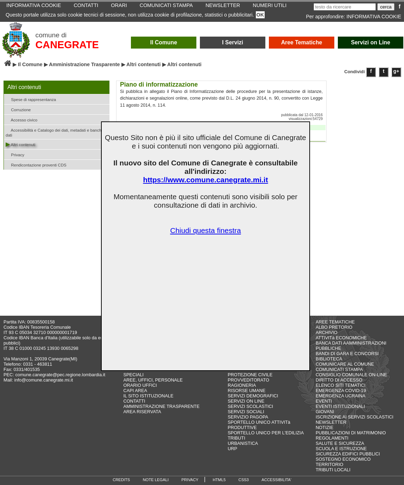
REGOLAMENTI (332, 438)
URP (232, 448)
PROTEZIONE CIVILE (250, 374)
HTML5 (219, 480)
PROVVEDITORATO (248, 380)
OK (260, 15)
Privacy (15, 154)
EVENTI (324, 401)
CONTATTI (134, 401)
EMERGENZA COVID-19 (341, 390)
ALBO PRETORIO (334, 327)
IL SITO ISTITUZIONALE (148, 395)
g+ (396, 71)
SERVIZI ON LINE (246, 401)
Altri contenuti (143, 64)
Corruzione (18, 109)
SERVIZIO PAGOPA (248, 417)
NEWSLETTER (331, 422)
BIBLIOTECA (329, 358)
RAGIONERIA (242, 385)
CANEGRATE (67, 44)
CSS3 (244, 480)
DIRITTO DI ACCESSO (339, 380)
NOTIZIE (324, 427)
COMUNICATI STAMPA (339, 369)
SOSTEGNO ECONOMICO (343, 459)
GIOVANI (325, 411)
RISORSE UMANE (246, 390)
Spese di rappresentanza (31, 99)
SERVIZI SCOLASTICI (250, 406)
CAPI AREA (135, 390)
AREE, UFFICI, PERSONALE (153, 380)
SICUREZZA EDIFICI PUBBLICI (348, 453)
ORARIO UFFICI (140, 385)
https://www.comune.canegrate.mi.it (205, 180)
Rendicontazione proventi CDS (36, 165)
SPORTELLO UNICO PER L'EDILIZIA (266, 432)
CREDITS (121, 480)
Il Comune (163, 42)
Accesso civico (21, 119)
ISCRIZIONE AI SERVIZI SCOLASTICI (354, 417)
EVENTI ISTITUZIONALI (340, 406)
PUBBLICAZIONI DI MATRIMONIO (351, 432)
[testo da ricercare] (345, 7)
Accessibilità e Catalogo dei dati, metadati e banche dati (54, 132)
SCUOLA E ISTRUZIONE (341, 448)
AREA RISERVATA (142, 411)
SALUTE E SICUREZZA (340, 443)
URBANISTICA (243, 443)
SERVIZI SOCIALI (246, 411)
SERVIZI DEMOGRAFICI (253, 395)
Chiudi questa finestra (205, 230)
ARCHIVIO (326, 332)
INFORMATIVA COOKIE (374, 16)
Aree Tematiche (301, 42)
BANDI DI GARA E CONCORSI (347, 353)
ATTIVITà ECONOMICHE (341, 337)
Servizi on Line (370, 42)
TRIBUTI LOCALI (333, 469)
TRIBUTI (236, 438)
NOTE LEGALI (156, 480)
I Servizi (232, 42)
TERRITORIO (329, 464)
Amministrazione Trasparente (84, 64)
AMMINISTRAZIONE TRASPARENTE (162, 406)
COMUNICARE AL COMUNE (345, 364)
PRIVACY (190, 480)
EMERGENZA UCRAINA (341, 395)
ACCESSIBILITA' (276, 480)
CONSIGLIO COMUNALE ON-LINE (351, 374)
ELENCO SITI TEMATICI (341, 385)
